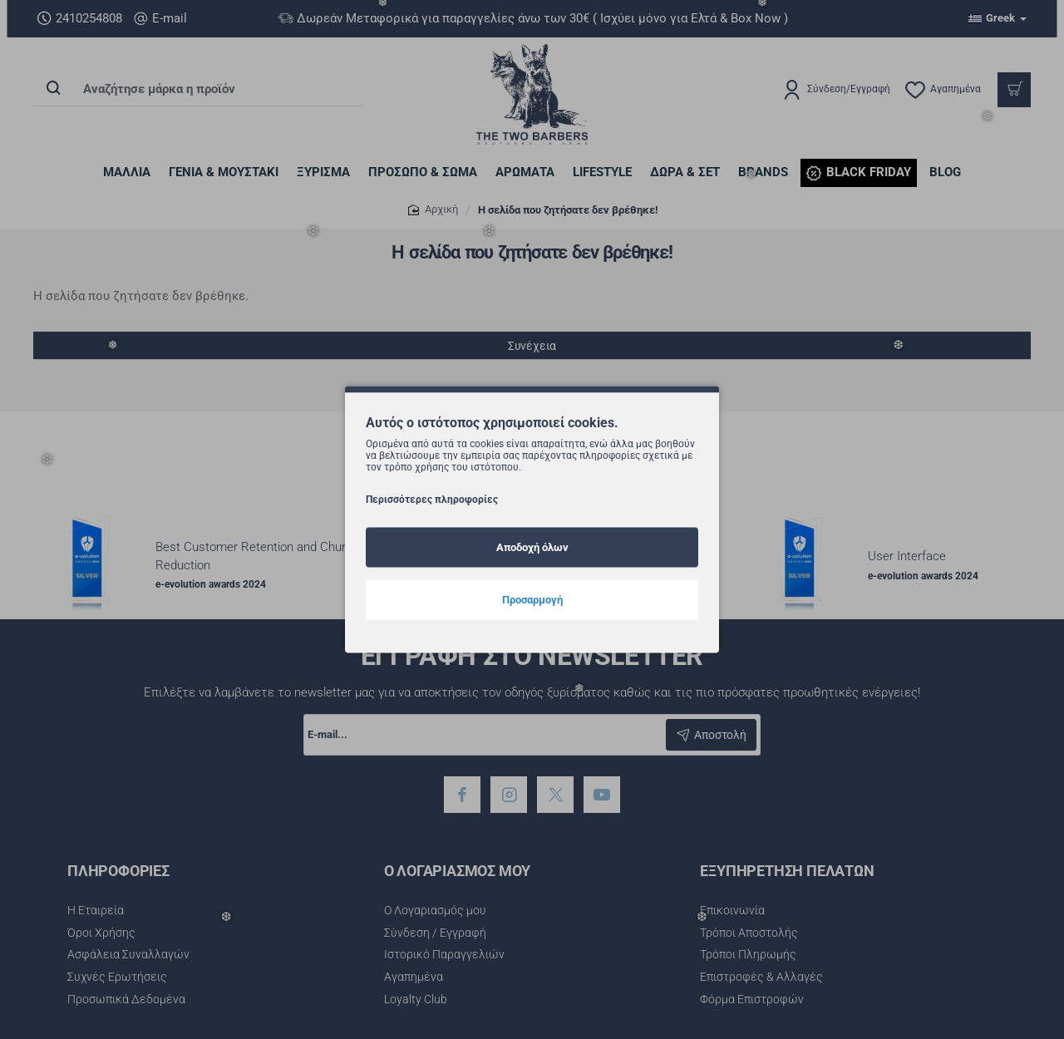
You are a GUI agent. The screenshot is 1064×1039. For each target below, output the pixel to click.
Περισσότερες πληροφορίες (432, 499)
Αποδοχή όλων (532, 546)
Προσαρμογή (532, 599)
